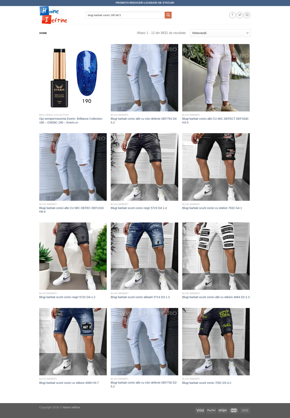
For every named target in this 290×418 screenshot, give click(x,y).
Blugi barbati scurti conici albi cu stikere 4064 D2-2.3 (216, 297)
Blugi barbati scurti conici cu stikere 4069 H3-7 (69, 382)
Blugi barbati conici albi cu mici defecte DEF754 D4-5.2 (144, 120)
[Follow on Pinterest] (247, 15)
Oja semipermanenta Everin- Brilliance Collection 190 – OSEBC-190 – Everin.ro (70, 120)
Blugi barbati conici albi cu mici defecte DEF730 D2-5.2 (144, 384)
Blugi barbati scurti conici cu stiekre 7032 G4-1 (212, 208)
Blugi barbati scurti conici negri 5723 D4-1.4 (139, 208)
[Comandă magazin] (220, 33)
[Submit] (168, 15)
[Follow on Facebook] (232, 15)
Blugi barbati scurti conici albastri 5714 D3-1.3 (140, 297)
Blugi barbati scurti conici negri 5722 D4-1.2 (67, 297)
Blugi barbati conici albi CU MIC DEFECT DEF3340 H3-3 (215, 120)
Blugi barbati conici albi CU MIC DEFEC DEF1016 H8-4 (71, 209)
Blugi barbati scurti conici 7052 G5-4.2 (206, 382)
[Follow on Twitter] (239, 15)
